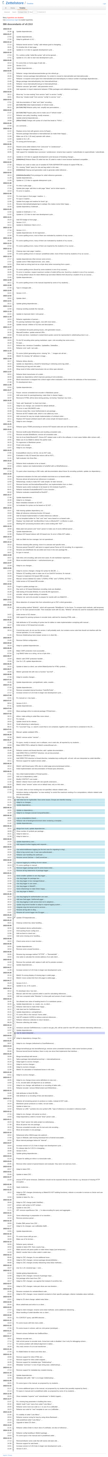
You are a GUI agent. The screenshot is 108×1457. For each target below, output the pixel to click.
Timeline (22, 8)
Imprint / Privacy (7, 1455)
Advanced (7, 12)
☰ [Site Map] (5, 8)
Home (13, 8)
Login (104, 3)
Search (14, 12)
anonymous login (12, 20)
